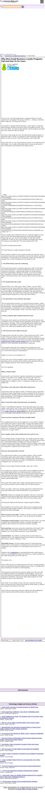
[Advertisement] (22, 29)
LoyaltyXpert (14, 552)
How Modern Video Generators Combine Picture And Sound (20, 744)
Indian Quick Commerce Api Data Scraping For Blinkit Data (20, 707)
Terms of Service (33, 789)
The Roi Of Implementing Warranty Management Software (20, 770)
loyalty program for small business (15, 411)
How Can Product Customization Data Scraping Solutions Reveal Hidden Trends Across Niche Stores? (21, 738)
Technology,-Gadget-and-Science (15, 56)
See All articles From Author (33, 640)
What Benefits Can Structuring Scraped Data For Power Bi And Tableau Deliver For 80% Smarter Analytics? (20, 728)
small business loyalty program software (13, 341)
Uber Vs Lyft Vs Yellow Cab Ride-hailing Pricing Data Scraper (20, 722)
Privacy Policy (22, 789)
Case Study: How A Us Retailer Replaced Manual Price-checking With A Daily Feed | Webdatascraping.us (21, 776)
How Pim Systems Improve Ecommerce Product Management (21, 766)
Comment (9, 66)
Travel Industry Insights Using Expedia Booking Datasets (19, 781)
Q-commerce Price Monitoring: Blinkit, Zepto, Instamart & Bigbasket (22, 733)
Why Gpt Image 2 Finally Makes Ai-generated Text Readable (20, 749)
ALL (1, 56)
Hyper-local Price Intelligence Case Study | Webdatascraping (20, 712)
